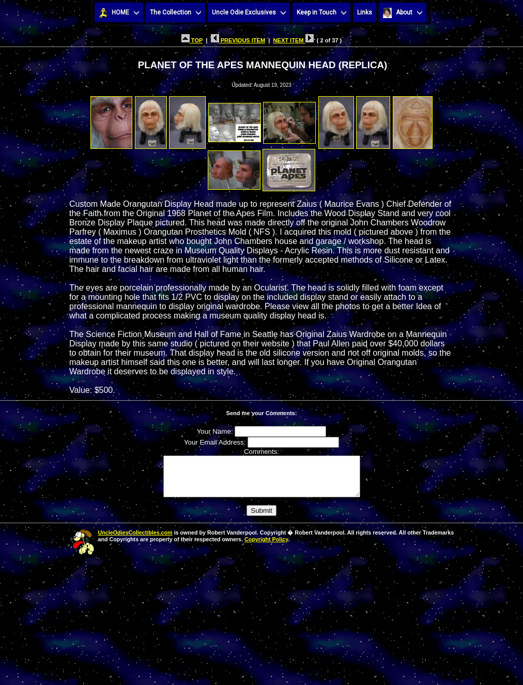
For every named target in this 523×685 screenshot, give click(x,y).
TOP (192, 40)
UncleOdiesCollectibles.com (135, 540)
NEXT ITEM (293, 40)
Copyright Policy (266, 547)
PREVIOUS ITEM (238, 40)
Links (364, 12)
